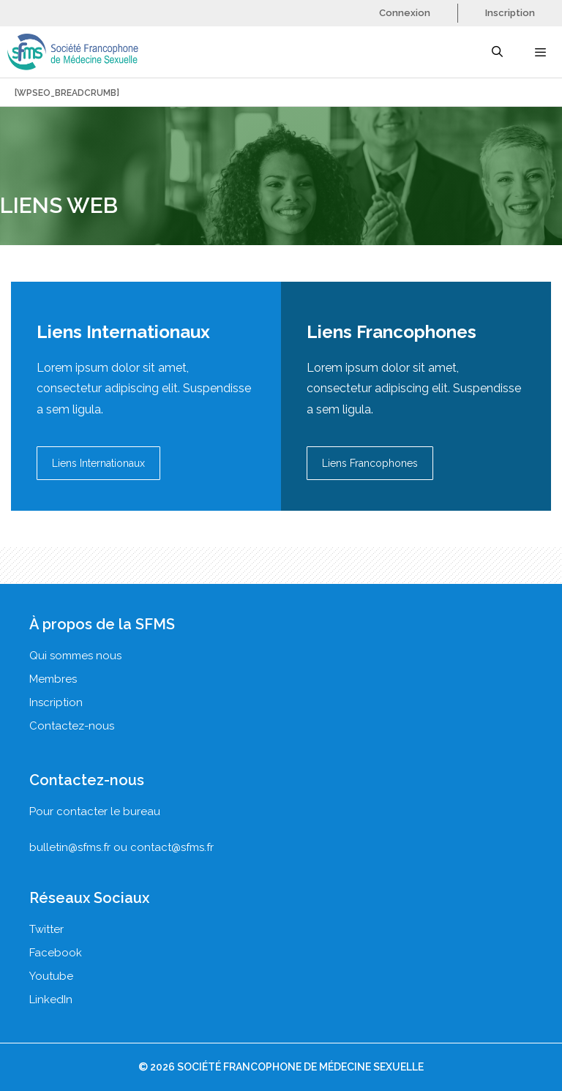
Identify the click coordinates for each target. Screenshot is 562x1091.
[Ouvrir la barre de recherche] (496, 52)
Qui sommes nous (75, 655)
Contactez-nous (71, 725)
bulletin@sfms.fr (69, 847)
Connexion (404, 12)
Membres (53, 679)
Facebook (55, 952)
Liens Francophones (370, 463)
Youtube (51, 976)
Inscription (510, 12)
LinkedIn (50, 999)
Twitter (46, 929)
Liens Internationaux (98, 463)
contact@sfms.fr (172, 847)
